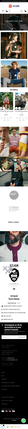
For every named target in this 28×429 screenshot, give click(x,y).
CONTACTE (4, 379)
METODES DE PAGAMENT (7, 409)
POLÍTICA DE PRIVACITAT (7, 397)
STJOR (3, 372)
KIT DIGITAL (4, 389)
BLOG (2, 376)
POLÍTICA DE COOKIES (7, 400)
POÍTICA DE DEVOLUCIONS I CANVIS (10, 386)
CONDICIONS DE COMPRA (7, 382)
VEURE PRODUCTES (12, 303)
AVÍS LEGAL (4, 404)
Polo (6, 112)
